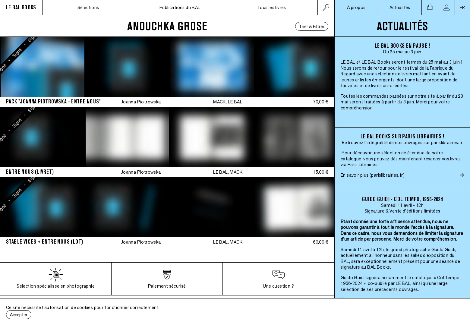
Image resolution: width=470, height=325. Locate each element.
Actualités (400, 7)
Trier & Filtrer (311, 26)
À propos (356, 7)
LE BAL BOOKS (21, 7)
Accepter (18, 314)
